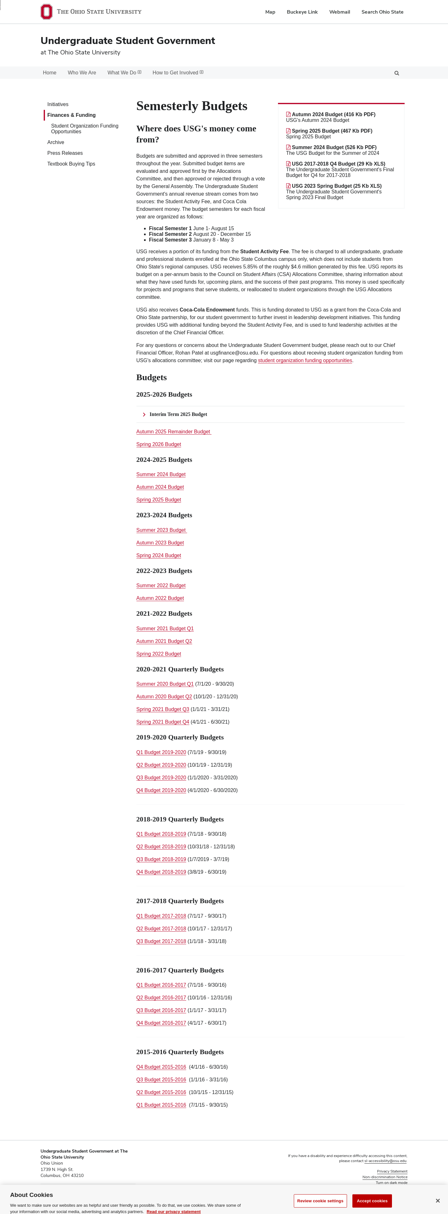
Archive (55, 142)
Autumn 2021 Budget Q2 (164, 641)
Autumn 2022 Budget (160, 598)
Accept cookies (372, 1207)
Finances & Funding (71, 115)
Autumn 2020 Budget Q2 (164, 696)
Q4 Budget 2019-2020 (161, 790)
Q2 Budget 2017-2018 (161, 928)
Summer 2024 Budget (161, 474)
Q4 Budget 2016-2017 (161, 1023)
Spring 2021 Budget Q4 (162, 722)
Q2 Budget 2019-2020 (161, 765)
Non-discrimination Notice (385, 1176)
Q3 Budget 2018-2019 (161, 859)
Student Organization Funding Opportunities (85, 128)
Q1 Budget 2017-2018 (161, 916)
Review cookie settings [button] (388, 1188)
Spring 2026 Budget (158, 444)
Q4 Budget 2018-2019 (161, 872)
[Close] (438, 1207)
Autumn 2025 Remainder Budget (173, 431)
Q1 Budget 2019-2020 (161, 752)
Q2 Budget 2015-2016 (161, 1092)
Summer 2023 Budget (161, 530)
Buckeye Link (302, 12)
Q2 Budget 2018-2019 (161, 846)
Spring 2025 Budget (158, 499)
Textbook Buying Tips (71, 164)
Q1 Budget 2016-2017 (161, 985)
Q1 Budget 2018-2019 (161, 834)
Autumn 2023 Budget (160, 542)
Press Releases (65, 153)
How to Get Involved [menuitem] (178, 73)
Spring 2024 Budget (158, 555)
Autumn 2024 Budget (160, 487)
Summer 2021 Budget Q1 (165, 628)
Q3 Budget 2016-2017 (161, 1010)
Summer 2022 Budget (161, 585)
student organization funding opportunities (305, 360)
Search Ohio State (383, 12)
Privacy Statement (392, 1171)
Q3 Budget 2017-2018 (161, 941)
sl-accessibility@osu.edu (385, 1160)
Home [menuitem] (50, 72)
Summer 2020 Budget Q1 (165, 684)
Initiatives (58, 104)
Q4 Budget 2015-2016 (161, 1067)
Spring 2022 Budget (158, 654)
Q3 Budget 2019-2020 (161, 777)
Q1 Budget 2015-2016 (161, 1105)
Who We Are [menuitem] (82, 72)
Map (270, 12)
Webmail (339, 12)
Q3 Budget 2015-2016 (161, 1079)
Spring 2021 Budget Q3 (162, 709)
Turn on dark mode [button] (391, 1182)
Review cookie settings (320, 1207)
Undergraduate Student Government (128, 40)
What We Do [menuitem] (124, 73)
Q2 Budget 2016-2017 (161, 997)
